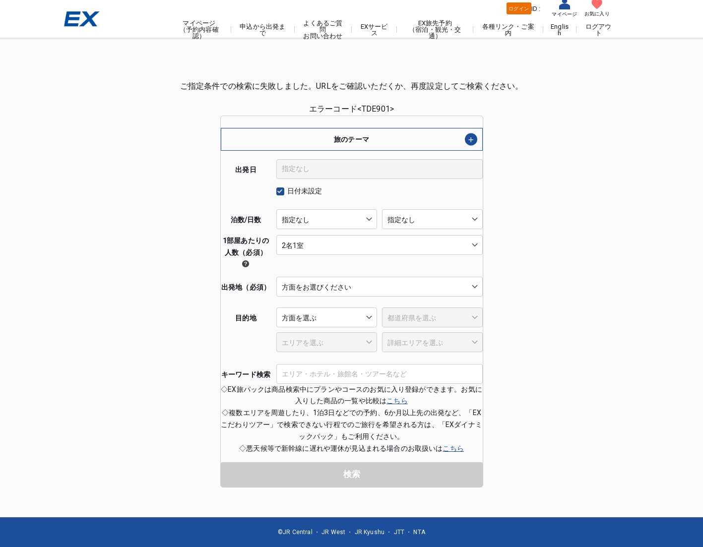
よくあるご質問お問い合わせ (324, 29)
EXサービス (375, 29)
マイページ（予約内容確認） (200, 29)
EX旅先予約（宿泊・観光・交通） (436, 29)
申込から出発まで (264, 29)
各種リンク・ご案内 (509, 29)
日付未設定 (304, 191)
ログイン (519, 8)
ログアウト (598, 29)
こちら (396, 401)
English (560, 29)
